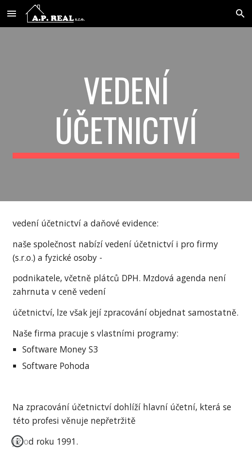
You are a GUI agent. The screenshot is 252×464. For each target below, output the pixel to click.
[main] (126, 114)
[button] (11, 13)
